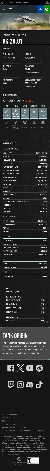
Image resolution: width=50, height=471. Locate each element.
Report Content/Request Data (15, 427)
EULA (4, 421)
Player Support (9, 418)
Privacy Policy (8, 424)
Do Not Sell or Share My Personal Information (23, 431)
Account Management (11, 414)
